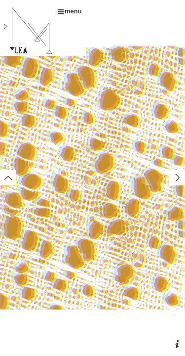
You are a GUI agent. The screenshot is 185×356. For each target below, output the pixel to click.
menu (70, 11)
